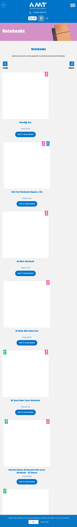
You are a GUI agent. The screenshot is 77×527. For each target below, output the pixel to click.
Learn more (45, 522)
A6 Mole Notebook (20, 170)
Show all (38, 444)
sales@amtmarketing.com (44, 472)
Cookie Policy (53, 497)
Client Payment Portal (53, 492)
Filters (5, 63)
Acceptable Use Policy (53, 494)
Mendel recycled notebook (20, 346)
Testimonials (53, 482)
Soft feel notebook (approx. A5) (56, 111)
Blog (53, 477)
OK (33, 522)
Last (55, 436)
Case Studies (24, 489)
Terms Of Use (23, 494)
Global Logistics (24, 477)
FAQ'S (53, 479)
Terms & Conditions (24, 497)
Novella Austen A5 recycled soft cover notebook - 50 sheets (57, 230)
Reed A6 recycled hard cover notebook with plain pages (57, 289)
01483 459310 (39, 12)
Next (49, 436)
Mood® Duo (20, 111)
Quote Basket (47, 18)
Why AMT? (23, 484)
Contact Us (23, 482)
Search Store (3, 5)
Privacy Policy (23, 492)
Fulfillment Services (24, 479)
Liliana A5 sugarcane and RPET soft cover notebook (56, 347)
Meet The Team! (24, 486)
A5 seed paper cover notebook (20, 229)
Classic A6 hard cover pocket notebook (20, 406)
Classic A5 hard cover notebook (57, 405)
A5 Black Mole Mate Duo (57, 170)
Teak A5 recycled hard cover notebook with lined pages (20, 289)
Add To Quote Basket (20, 123)
